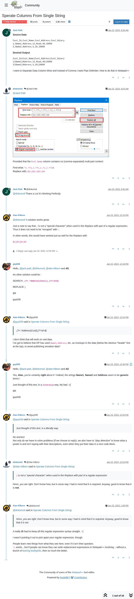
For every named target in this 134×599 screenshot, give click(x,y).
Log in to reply (121, 22)
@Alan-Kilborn (20, 466)
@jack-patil (25, 268)
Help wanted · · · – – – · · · (14, 22)
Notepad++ (77, 572)
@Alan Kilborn (31, 462)
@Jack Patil (30, 89)
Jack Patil (17, 30)
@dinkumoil (30, 189)
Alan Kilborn (19, 215)
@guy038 (32, 317)
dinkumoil (18, 89)
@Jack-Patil (19, 93)
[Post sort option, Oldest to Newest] (109, 21)
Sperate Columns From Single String (50, 321)
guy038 (16, 264)
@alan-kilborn (53, 268)
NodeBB (64, 577)
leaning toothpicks (32, 550)
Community (32, 5)
